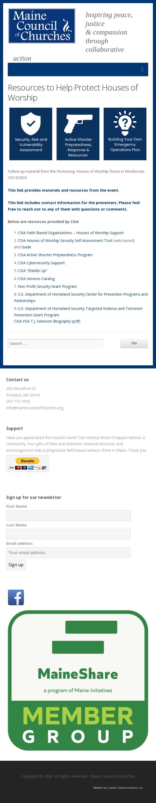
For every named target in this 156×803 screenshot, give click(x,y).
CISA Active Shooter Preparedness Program (55, 254)
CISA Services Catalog (36, 278)
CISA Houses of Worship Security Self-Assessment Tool (65, 240)
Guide (26, 247)
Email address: (19, 543)
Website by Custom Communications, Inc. (118, 788)
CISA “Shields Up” (32, 270)
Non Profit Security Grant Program (47, 286)
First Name (16, 506)
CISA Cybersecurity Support (41, 262)
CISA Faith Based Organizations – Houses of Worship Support (71, 232)
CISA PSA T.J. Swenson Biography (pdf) (47, 321)
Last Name (16, 524)
